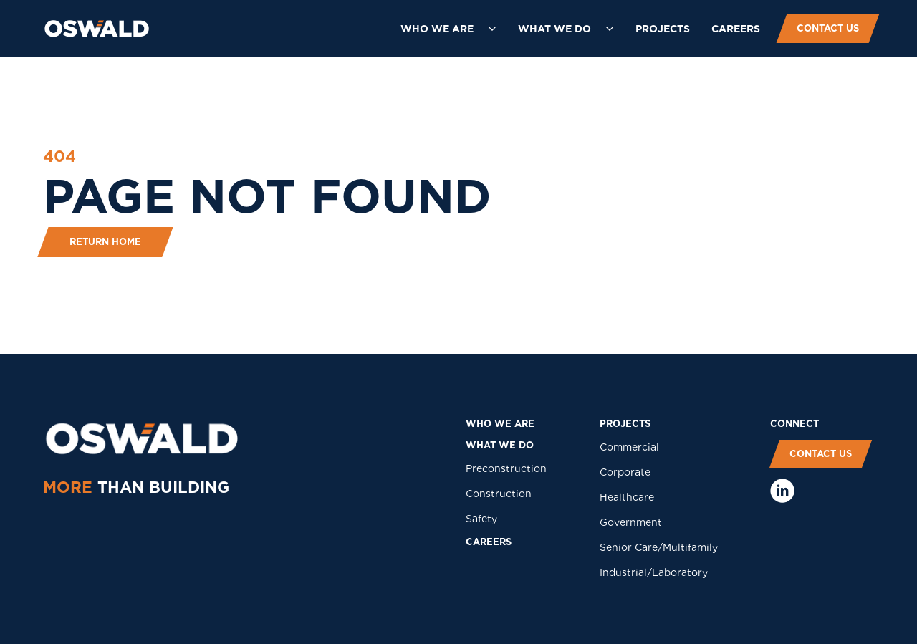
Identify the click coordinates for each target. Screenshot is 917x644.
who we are (500, 423)
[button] (448, 29)
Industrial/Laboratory (654, 572)
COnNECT (794, 423)
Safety (481, 518)
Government (631, 522)
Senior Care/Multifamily (659, 547)
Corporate (625, 472)
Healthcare (627, 497)
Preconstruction (506, 468)
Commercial (629, 447)
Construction (499, 493)
